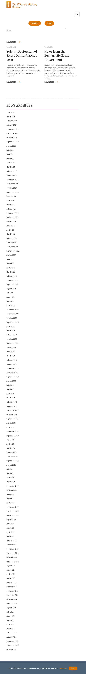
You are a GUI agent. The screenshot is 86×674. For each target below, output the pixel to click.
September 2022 (12, 251)
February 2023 (11, 238)
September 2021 (12, 284)
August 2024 (11, 196)
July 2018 (10, 385)
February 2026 (11, 121)
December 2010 (12, 641)
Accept (73, 668)
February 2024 (11, 209)
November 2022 (12, 247)
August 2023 (11, 221)
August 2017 (11, 423)
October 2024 (11, 188)
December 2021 (12, 280)
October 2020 (11, 318)
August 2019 (11, 347)
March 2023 (10, 234)
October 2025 (11, 137)
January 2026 (11, 125)
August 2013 (11, 519)
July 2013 (10, 524)
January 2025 (11, 175)
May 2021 (9, 301)
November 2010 (12, 645)
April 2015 (10, 477)
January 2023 (11, 242)
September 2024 (12, 192)
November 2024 (12, 184)
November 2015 (12, 456)
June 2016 (10, 440)
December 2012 (12, 549)
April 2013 (10, 532)
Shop (49, 23)
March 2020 (10, 330)
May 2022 (9, 263)
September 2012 (12, 561)
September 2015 (12, 461)
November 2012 (12, 553)
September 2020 (12, 322)
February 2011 (11, 633)
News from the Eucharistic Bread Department (56, 56)
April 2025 (10, 163)
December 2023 (12, 213)
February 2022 (11, 276)
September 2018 (12, 377)
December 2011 (12, 591)
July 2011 (10, 612)
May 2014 (9, 498)
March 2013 (10, 536)
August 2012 (11, 566)
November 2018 (12, 372)
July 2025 (10, 150)
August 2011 (11, 607)
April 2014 (10, 503)
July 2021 (10, 293)
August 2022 (11, 255)
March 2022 (10, 272)
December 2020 (12, 309)
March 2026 (10, 116)
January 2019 (11, 364)
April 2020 (10, 326)
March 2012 (10, 578)
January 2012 (11, 587)
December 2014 (12, 486)
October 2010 (11, 649)
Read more (11, 42)
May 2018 (9, 389)
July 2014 (10, 494)
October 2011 (11, 599)
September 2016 (12, 435)
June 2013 (10, 528)
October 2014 (11, 490)
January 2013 (11, 545)
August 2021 (11, 288)
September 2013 (12, 515)
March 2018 (10, 398)
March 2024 (10, 205)
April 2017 (10, 427)
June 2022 (10, 259)
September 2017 (12, 419)
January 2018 (11, 406)
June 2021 (10, 297)
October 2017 (11, 414)
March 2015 (10, 482)
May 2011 (9, 620)
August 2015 (11, 465)
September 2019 (12, 343)
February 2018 (11, 402)
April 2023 (10, 230)
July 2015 (10, 469)
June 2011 (10, 616)
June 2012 (10, 570)
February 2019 (11, 360)
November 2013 (12, 511)
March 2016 (10, 448)
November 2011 (12, 595)
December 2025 (12, 129)
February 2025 (11, 171)
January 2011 (11, 637)
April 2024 (10, 200)
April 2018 (10, 393)
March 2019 (10, 356)
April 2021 (10, 305)
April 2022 (10, 267)
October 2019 (11, 339)
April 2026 (10, 112)
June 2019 (10, 351)
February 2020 (11, 335)
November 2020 (12, 314)
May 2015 (9, 473)
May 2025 (9, 158)
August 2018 (11, 381)
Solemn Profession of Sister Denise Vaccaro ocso (21, 56)
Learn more (63, 668)
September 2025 (12, 142)
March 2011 (10, 628)
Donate (35, 23)
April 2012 (10, 574)
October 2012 (11, 557)
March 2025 (10, 167)
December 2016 (12, 431)
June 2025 (10, 154)
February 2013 (11, 540)
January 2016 (11, 452)
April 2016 (10, 444)
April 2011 (10, 624)
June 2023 (10, 226)
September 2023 (12, 217)
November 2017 (12, 410)
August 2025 (11, 146)
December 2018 (12, 368)
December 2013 (12, 507)
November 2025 (12, 133)
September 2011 (12, 603)
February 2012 (11, 582)
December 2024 (12, 179)
